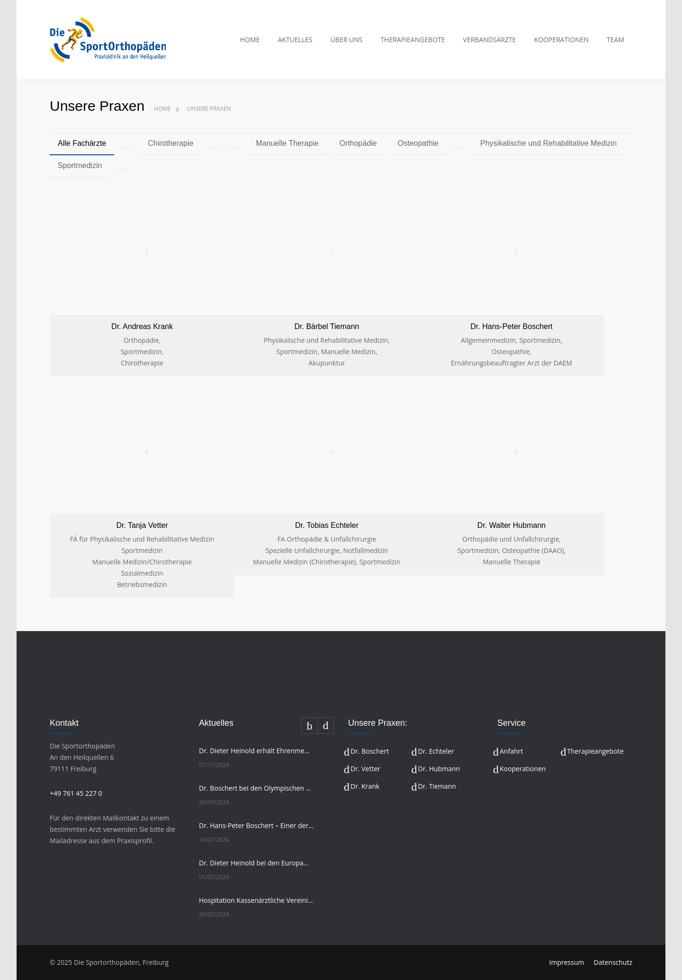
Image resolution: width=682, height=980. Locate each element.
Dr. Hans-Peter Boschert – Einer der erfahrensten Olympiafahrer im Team (256, 825)
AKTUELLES (295, 39)
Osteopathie (418, 143)
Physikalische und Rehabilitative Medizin (548, 143)
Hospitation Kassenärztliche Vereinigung (256, 900)
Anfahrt (511, 751)
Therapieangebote (595, 751)
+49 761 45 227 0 (76, 793)
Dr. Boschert (369, 751)
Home (162, 109)
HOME (250, 39)
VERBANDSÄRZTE (489, 39)
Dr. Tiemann (437, 786)
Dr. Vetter (365, 768)
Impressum (566, 962)
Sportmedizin (80, 165)
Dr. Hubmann (439, 768)
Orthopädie (358, 143)
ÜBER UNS (347, 39)
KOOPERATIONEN (561, 39)
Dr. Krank (364, 786)
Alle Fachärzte (82, 143)
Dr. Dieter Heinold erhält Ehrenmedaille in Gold (256, 750)
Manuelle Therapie (287, 143)
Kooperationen (523, 768)
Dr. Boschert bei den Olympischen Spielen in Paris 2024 (256, 788)
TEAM (615, 39)
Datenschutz (613, 962)
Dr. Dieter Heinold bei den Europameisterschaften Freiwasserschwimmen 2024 (256, 862)
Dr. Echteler (436, 751)
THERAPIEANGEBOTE (412, 39)
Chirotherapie (170, 143)
